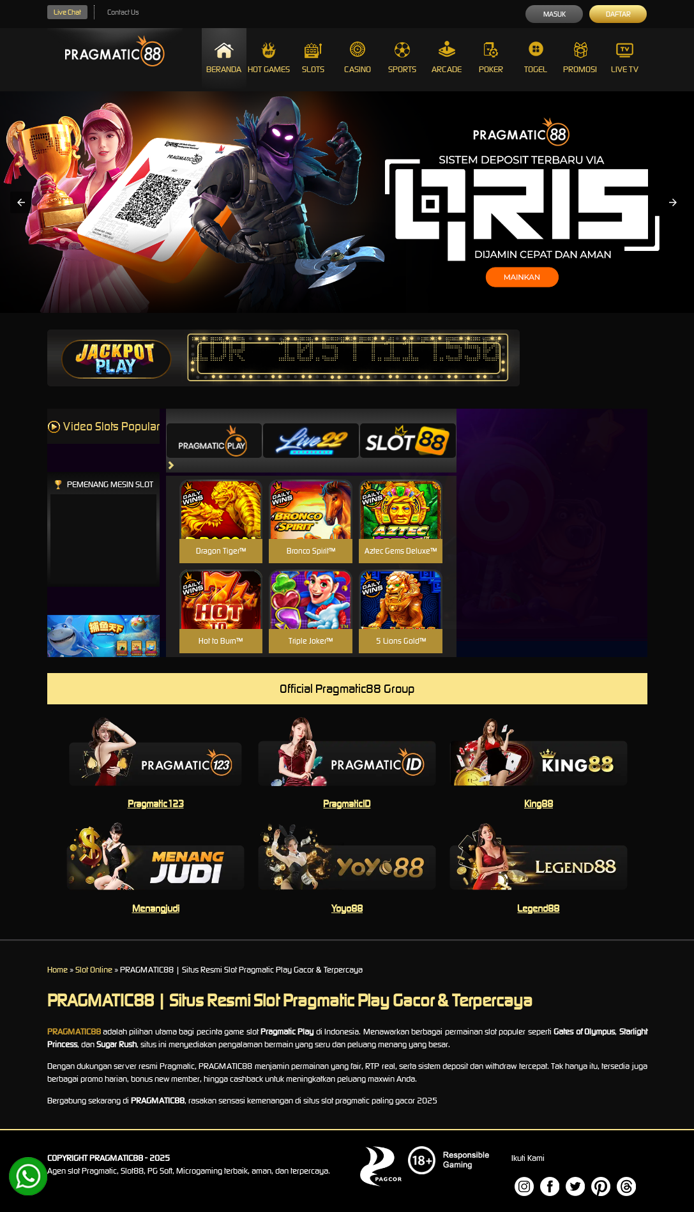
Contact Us (123, 12)
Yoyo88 (347, 908)
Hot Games (269, 58)
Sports (402, 58)
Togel (535, 58)
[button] (21, 202)
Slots (313, 58)
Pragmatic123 (156, 804)
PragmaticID (346, 804)
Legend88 (538, 908)
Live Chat (67, 12)
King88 (538, 804)
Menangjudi (155, 908)
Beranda (223, 58)
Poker (491, 58)
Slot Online (93, 969)
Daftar (618, 14)
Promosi (580, 58)
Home (57, 969)
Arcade (447, 58)
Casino (357, 58)
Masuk (554, 14)
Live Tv (624, 58)
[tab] (214, 440)
